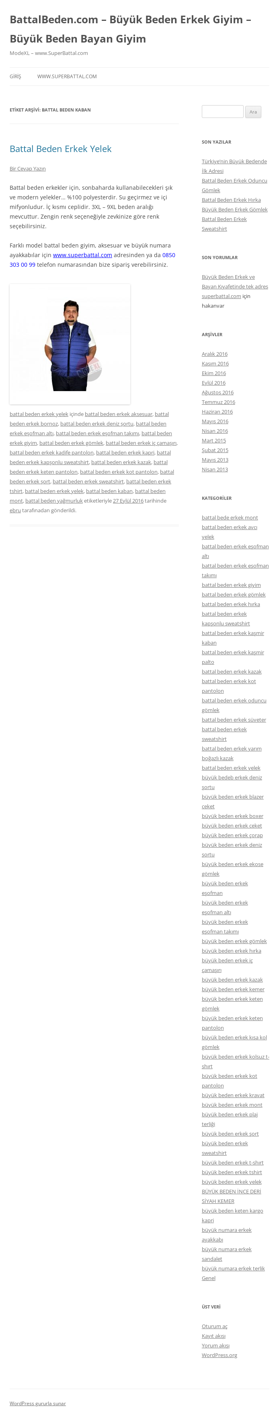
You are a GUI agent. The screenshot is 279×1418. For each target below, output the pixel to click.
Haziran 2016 (217, 411)
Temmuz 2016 (218, 402)
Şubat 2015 (215, 450)
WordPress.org (219, 1355)
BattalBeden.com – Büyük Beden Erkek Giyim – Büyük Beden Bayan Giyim (130, 29)
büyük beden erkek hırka (231, 950)
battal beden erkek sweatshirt (88, 481)
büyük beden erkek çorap (232, 835)
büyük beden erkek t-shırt (233, 1162)
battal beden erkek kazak (121, 462)
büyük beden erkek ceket (232, 825)
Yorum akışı (216, 1345)
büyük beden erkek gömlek (234, 941)
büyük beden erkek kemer (233, 989)
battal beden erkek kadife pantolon (52, 452)
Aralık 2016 (215, 353)
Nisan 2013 (215, 469)
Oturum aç (215, 1326)
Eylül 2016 (214, 382)
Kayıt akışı (214, 1335)
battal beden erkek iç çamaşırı (141, 442)
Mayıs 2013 (215, 459)
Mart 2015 (214, 440)
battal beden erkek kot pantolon (119, 471)
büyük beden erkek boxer (232, 816)
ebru (15, 510)
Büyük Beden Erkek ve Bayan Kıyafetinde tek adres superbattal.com (235, 286)
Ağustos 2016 (218, 392)
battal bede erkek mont (230, 517)
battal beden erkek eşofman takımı (97, 433)
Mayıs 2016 (215, 421)
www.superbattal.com (67, 76)
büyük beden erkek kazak (232, 979)
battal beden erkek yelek (39, 414)
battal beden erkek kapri (125, 452)
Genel (208, 1278)
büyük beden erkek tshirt (232, 1172)
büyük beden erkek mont (232, 1104)
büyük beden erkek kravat (233, 1095)
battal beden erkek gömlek (71, 442)
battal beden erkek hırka (231, 604)
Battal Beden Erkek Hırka (231, 199)
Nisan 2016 (215, 430)
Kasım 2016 (215, 363)
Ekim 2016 (214, 373)
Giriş (15, 76)
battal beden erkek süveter (234, 719)
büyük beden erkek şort (230, 1133)
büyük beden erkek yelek (232, 1181)
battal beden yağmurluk (54, 500)
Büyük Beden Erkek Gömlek (235, 209)
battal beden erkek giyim (231, 584)
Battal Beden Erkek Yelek (61, 148)
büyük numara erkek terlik (233, 1268)
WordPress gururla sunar (38, 1403)
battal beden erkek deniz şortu (96, 423)
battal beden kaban (109, 491)
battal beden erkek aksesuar (118, 414)
